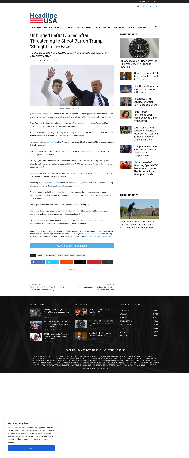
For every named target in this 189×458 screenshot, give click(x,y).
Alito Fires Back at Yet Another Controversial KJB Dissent (145, 76)
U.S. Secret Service (51, 183)
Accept (31, 448)
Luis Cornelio (41, 61)
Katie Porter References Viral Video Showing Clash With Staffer (145, 116)
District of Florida (92, 151)
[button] (156, 27)
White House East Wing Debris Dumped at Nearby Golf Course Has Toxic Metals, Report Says (137, 224)
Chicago (40, 255)
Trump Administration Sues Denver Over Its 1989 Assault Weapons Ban (145, 151)
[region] (31, 436)
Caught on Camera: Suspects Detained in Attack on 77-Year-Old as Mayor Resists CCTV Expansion (145, 133)
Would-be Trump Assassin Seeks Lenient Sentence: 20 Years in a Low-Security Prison (56, 324)
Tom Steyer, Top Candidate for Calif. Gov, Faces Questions (145, 101)
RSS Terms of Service (94, 234)
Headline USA (47, 114)
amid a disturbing (69, 211)
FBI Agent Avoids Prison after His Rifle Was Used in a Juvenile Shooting (138, 63)
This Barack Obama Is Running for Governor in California (145, 89)
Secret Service (69, 255)
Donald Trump (89, 117)
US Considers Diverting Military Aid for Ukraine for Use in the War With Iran (56, 312)
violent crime (80, 255)
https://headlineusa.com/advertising (97, 236)
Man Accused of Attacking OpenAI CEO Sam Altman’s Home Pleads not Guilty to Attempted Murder (145, 168)
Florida (59, 255)
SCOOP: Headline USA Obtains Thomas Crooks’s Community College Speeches (55, 336)
